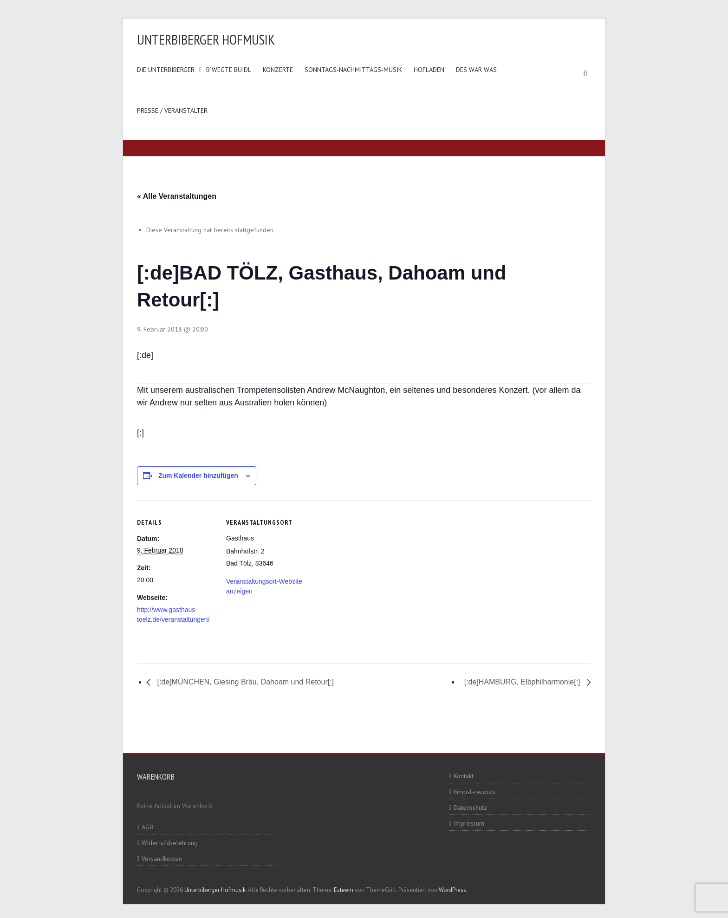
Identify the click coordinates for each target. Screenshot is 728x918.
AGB (147, 827)
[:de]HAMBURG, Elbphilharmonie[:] (523, 682)
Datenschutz (470, 807)
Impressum (469, 823)
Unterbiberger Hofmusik (206, 39)
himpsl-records (474, 792)
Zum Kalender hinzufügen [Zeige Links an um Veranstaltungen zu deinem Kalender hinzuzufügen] (198, 475)
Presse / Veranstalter (172, 110)
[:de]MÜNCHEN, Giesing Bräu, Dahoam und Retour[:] (244, 682)
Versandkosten (162, 858)
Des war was (476, 69)
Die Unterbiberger (166, 69)
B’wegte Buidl (228, 69)
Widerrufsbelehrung (170, 843)
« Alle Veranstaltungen (176, 196)
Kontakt (464, 776)
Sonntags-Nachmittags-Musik (353, 69)
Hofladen (429, 69)
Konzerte (278, 69)
